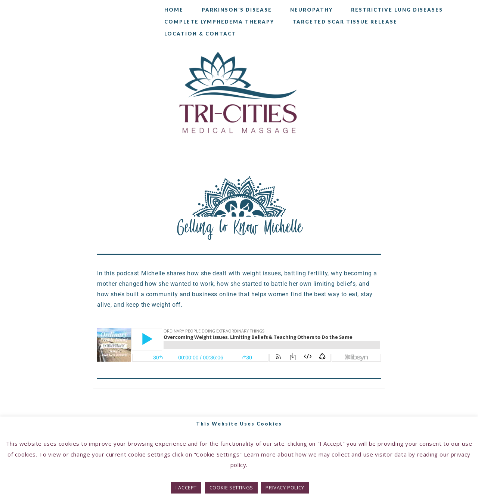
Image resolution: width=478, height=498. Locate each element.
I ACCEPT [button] (186, 487)
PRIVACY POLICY (285, 487)
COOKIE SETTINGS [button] (231, 487)
